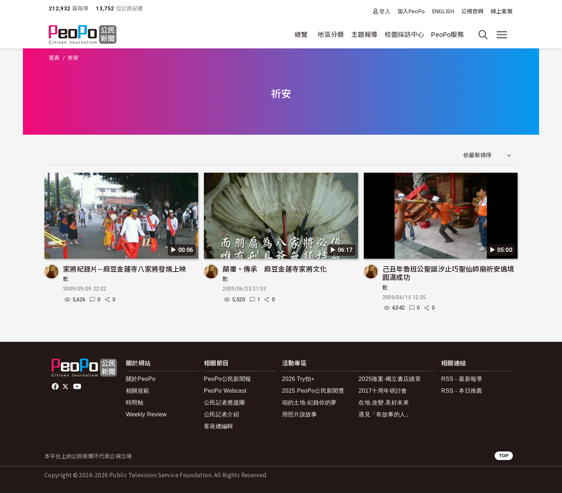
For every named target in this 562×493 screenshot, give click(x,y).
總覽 (301, 34)
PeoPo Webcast (225, 391)
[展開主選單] (502, 35)
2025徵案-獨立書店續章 (389, 379)
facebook (56, 386)
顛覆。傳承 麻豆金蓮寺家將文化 (275, 268)
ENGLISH (443, 11)
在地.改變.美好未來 (383, 402)
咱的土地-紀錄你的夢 (309, 402)
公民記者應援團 (224, 402)
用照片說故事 (299, 414)
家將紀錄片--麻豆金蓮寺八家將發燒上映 (124, 268)
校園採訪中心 (404, 34)
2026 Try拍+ (298, 379)
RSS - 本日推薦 (461, 391)
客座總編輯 (218, 426)
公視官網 (472, 11)
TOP (504, 455)
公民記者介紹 (221, 414)
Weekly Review (146, 414)
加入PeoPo (411, 11)
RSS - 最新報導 (461, 379)
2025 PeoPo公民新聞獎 (313, 391)
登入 (384, 11)
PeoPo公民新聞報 (227, 379)
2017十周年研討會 (382, 391)
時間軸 (134, 402)
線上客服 (502, 11)
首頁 (54, 58)
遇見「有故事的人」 (384, 414)
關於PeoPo (141, 379)
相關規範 (137, 391)
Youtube (77, 386)
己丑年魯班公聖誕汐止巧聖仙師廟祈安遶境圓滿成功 (448, 273)
